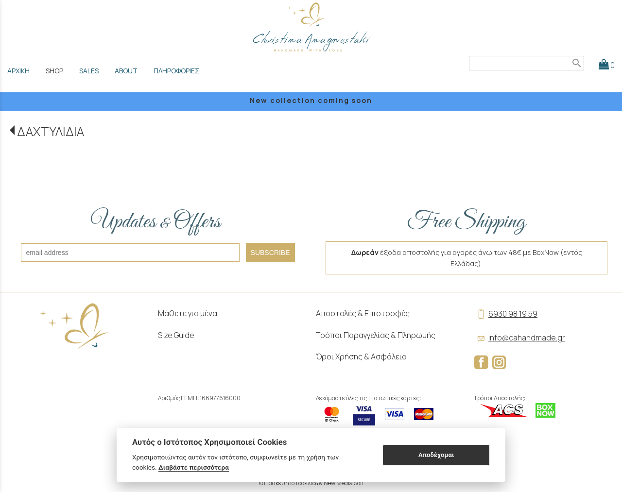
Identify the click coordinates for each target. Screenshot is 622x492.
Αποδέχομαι (436, 454)
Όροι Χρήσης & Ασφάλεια (361, 356)
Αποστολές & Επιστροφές (363, 313)
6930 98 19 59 (505, 313)
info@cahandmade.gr (519, 337)
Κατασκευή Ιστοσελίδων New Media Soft (311, 483)
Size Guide (176, 335)
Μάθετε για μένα (187, 313)
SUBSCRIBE (270, 252)
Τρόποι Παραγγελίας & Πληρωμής (375, 335)
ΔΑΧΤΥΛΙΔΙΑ (50, 131)
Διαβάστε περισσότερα (193, 467)
